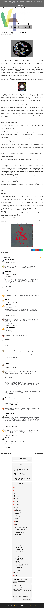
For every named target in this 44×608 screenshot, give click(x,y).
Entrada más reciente (5, 453)
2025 (15, 487)
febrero (17, 526)
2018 (15, 498)
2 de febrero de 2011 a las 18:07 (11, 325)
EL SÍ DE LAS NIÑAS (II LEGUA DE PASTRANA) (22, 542)
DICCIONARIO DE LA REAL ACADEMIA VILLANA (22, 470)
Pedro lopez (7, 415)
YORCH (6, 334)
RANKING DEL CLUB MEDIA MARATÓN (22, 478)
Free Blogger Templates (31, 605)
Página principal (17, 466)
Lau (5, 294)
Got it (25, 5)
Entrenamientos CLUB (18, 473)
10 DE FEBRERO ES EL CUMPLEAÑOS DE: (20, 559)
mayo (16, 521)
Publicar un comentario (8, 447)
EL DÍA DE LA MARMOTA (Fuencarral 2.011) (22, 552)
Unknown (7, 304)
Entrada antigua (39, 453)
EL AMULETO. (18, 554)
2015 (15, 502)
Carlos (6, 363)
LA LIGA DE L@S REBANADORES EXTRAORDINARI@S (22, 535)
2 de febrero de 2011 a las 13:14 (11, 274)
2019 (15, 496)
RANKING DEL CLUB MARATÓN (20, 474)
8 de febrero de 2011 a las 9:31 (11, 445)
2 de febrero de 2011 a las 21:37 (11, 337)
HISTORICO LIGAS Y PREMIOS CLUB (21, 471)
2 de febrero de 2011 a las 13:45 (11, 284)
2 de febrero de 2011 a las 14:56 (11, 302)
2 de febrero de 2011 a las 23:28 (11, 346)
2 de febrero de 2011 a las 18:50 (11, 331)
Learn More (20, 5)
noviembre (17, 512)
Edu (6, 349)
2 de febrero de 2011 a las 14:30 (11, 297)
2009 (15, 573)
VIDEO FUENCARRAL (19, 549)
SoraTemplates (16, 605)
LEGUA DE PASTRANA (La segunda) (22, 547)
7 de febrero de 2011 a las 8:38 (11, 426)
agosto (17, 516)
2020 (15, 495)
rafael (6, 299)
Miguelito (7, 317)
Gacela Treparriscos (9, 327)
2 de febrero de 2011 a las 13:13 (11, 268)
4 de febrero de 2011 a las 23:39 (11, 404)
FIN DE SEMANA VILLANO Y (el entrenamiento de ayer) (21, 565)
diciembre (17, 510)
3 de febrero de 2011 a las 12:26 (11, 395)
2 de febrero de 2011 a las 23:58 (11, 361)
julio (16, 518)
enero (16, 570)
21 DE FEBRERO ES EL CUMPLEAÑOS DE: (20, 545)
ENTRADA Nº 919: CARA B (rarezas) (22, 569)
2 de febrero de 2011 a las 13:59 (11, 291)
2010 (15, 572)
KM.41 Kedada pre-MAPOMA (21, 527)
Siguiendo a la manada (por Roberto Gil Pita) (23, 540)
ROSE (6, 428)
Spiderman (7, 271)
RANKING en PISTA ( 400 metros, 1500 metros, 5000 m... (22, 476)
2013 (15, 506)
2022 (15, 492)
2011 (15, 509)
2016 (15, 501)
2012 (15, 507)
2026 (15, 485)
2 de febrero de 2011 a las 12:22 (11, 262)
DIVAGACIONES (8, 34)
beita (6, 264)
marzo (16, 524)
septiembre (18, 515)
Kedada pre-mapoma (19, 532)
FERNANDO (7, 407)
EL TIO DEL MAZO (9, 259)
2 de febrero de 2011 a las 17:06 (11, 315)
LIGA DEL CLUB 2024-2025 (19, 479)
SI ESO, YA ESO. (18, 556)
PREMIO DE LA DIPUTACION (21, 537)
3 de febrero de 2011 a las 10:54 (11, 375)
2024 (15, 489)
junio (16, 519)
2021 (15, 493)
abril (16, 523)
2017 (15, 499)
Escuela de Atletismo (18, 468)
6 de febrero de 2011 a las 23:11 (11, 413)
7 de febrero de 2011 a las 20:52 (11, 435)
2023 (15, 490)
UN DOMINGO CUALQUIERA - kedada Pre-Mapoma (23, 530)
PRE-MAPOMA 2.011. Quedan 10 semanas (21, 562)
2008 (15, 575)
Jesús (6, 437)
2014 (15, 504)
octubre (17, 513)
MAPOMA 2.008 (18, 567)
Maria (6, 397)
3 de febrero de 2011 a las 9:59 (11, 367)
